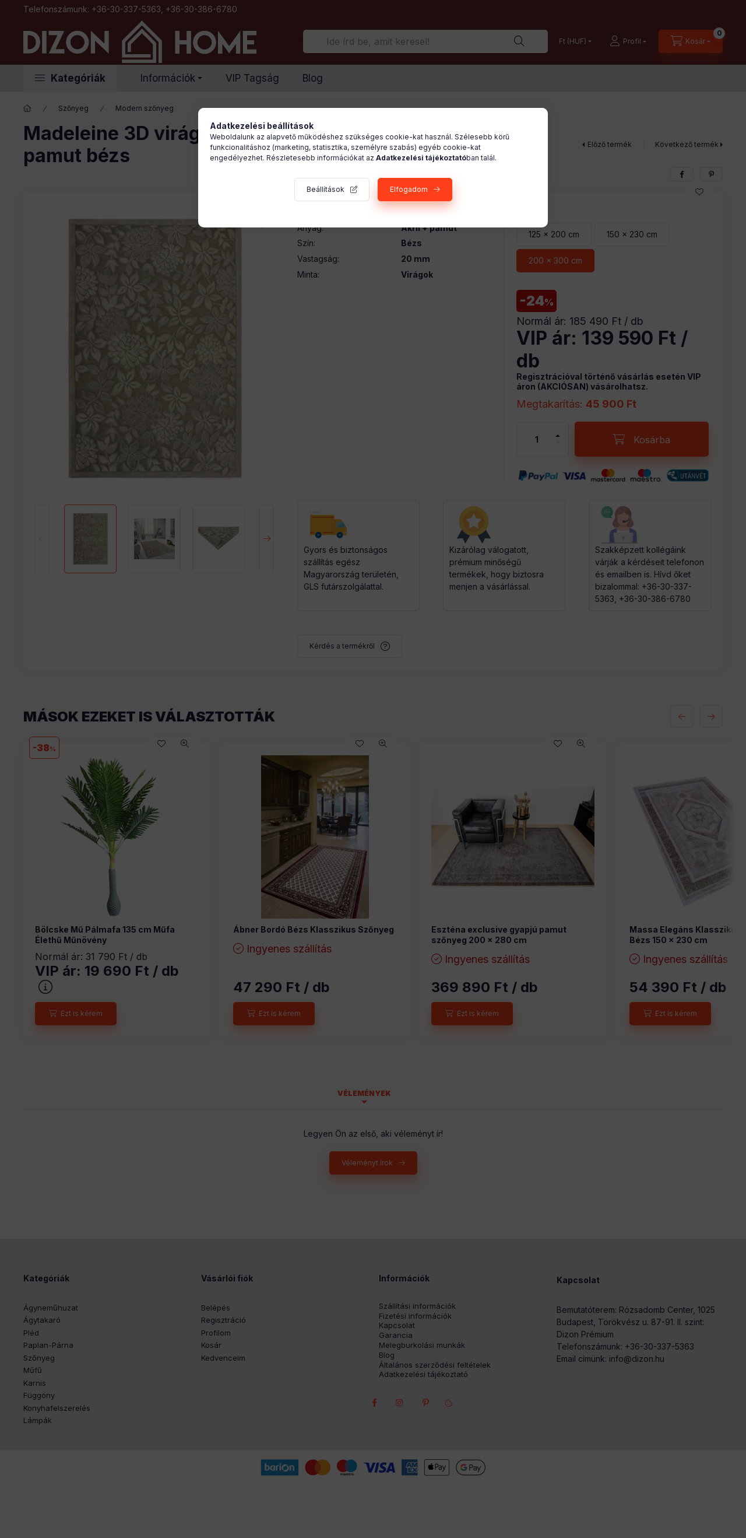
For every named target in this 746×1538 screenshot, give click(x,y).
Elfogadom (409, 189)
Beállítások (325, 189)
